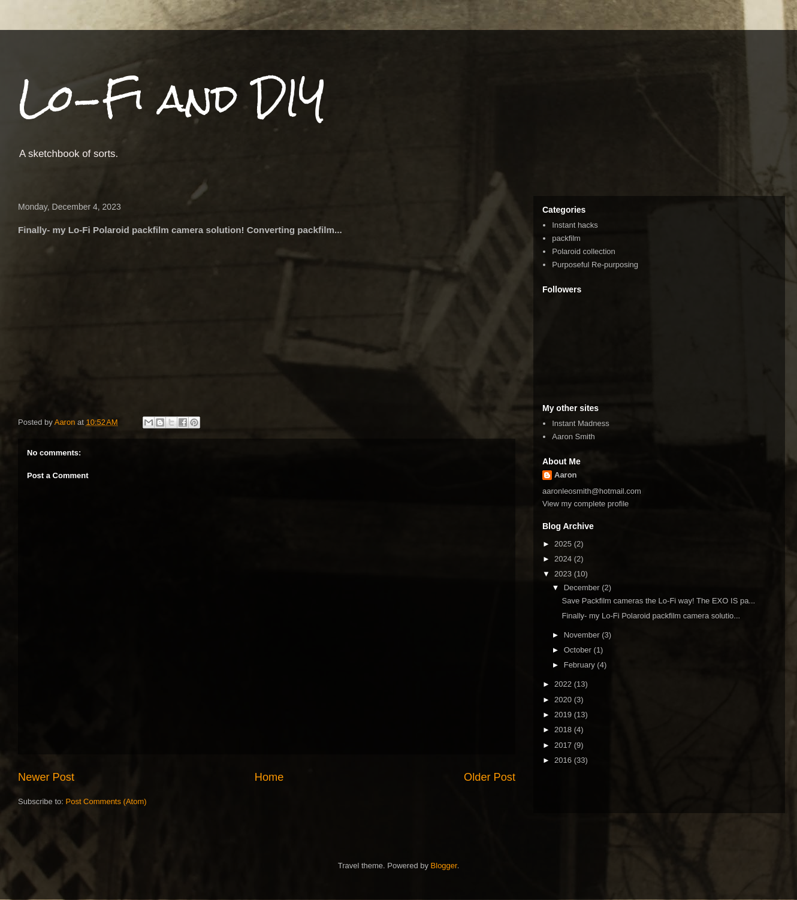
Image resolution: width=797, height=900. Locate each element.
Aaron (565, 474)
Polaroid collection (583, 251)
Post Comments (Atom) (106, 801)
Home (269, 777)
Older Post (489, 777)
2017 (564, 745)
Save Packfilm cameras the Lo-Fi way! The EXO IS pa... (658, 600)
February (580, 664)
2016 (564, 760)
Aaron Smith (573, 436)
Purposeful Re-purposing (595, 264)
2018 (564, 729)
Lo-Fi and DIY (172, 98)
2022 (564, 683)
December (583, 587)
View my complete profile (585, 503)
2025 (564, 543)
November (583, 634)
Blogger (444, 865)
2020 (564, 699)
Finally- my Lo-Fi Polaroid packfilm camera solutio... (650, 615)
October (579, 649)
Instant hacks (575, 225)
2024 (564, 558)
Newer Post (46, 777)
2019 (564, 714)
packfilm (566, 238)
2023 (564, 573)
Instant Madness (580, 423)
